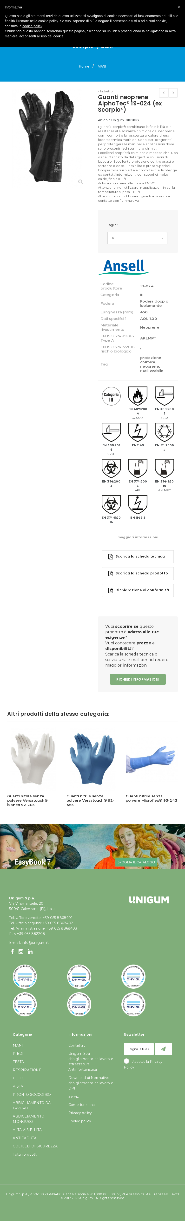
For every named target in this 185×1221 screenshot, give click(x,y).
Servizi (73, 1096)
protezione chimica (150, 359)
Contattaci (77, 1045)
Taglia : (113, 225)
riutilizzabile (151, 370)
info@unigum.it (35, 942)
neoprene (149, 366)
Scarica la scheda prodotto (138, 573)
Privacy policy (80, 1113)
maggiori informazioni (138, 537)
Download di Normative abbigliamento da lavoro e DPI (90, 1083)
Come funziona (81, 1105)
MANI (102, 66)
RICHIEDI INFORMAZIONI (137, 679)
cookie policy (32, 26)
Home (84, 66)
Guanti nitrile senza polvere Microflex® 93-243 (151, 798)
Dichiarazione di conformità (138, 590)
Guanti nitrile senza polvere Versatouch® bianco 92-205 (27, 800)
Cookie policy (79, 1121)
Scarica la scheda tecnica (136, 556)
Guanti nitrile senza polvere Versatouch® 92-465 (90, 800)
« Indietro (105, 91)
